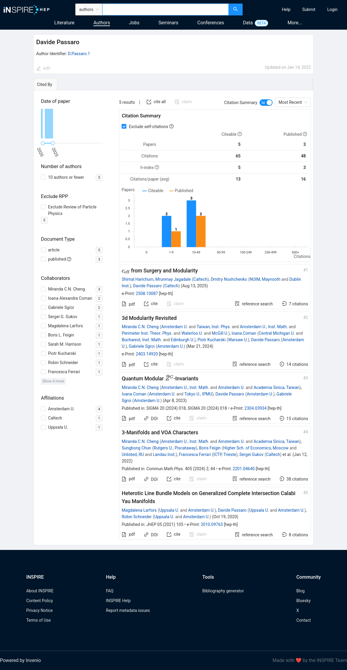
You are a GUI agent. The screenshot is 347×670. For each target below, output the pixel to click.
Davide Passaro (147, 285)
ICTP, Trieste (225, 454)
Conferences (210, 22)
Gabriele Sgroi (142, 346)
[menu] (295, 9)
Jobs (134, 22)
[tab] (51, 84)
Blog (300, 590)
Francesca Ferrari (195, 454)
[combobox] (165, 9)
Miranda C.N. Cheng (140, 326)
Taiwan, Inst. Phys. (214, 326)
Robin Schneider (137, 516)
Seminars (168, 22)
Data (248, 22)
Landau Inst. (164, 454)
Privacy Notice (39, 610)
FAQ (109, 590)
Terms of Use (38, 620)
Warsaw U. (238, 339)
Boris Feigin (210, 448)
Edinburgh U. (182, 339)
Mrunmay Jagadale (173, 279)
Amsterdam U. (174, 326)
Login (332, 9)
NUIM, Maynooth (265, 279)
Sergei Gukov (251, 454)
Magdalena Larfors (139, 510)
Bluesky (303, 600)
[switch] (266, 102)
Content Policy (39, 600)
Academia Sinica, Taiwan (276, 387)
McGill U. (220, 333)
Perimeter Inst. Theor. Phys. (147, 333)
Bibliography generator (223, 590)
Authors (101, 22)
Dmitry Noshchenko (229, 279)
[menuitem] (286, 9)
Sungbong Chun (136, 448)
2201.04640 (244, 468)
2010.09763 (212, 524)
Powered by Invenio (20, 660)
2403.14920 (147, 354)
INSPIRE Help (118, 600)
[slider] (43, 143)
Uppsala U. (169, 510)
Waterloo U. (192, 333)
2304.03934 (255, 408)
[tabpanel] (173, 317)
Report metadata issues (128, 610)
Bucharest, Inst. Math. (142, 339)
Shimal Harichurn (137, 279)
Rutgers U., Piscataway (175, 448)
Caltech (200, 279)
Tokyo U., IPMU (198, 394)
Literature (64, 22)
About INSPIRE (39, 590)
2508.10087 (147, 293)
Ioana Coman (244, 333)
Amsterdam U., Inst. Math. (264, 326)
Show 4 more (53, 381)
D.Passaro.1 (79, 53)
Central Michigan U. (277, 333)
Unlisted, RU (133, 454)
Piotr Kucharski (212, 339)
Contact (303, 620)
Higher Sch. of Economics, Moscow (256, 448)
